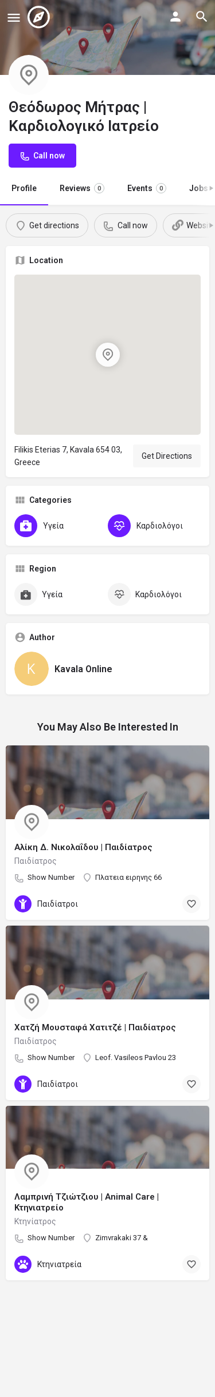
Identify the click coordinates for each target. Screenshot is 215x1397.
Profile (24, 188)
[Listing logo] (29, 75)
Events (146, 188)
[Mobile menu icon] (14, 17)
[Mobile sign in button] (175, 16)
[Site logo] (40, 17)
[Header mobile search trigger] (201, 16)
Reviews (82, 188)
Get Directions (167, 456)
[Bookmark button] (191, 904)
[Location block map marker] (107, 355)
